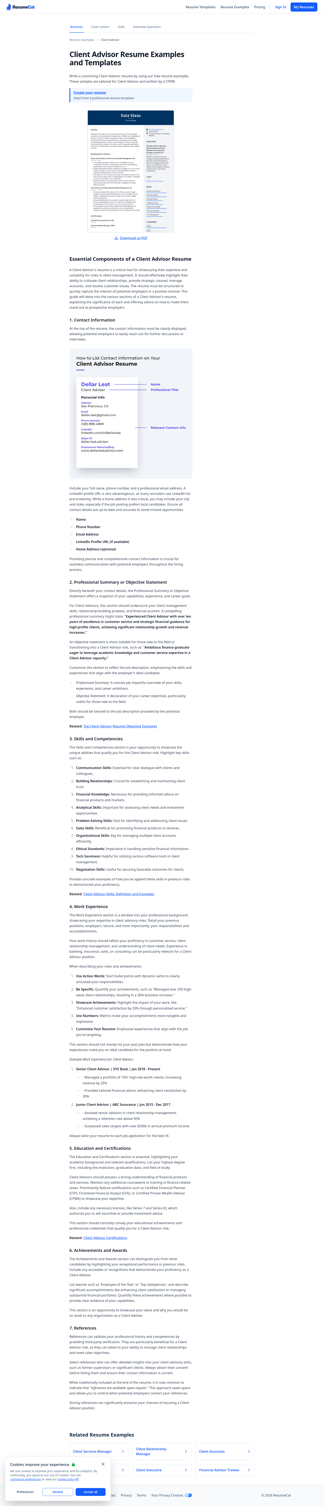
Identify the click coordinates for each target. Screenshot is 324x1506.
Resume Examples (234, 7)
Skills (121, 27)
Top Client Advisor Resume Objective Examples (120, 726)
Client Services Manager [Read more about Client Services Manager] (99, 1451)
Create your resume (90, 92)
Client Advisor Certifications (105, 1238)
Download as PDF (130, 238)
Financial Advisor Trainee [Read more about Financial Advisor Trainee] (225, 1470)
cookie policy (68, 1479)
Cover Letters (100, 27)
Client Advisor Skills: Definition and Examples (118, 894)
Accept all (90, 1492)
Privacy (126, 1495)
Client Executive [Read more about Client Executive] (162, 1470)
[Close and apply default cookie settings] (103, 1464)
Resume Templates (201, 7)
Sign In (280, 7)
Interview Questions (147, 27)
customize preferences (25, 1479)
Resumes (76, 27)
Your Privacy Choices (171, 1495)
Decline (58, 1492)
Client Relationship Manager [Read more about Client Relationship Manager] (162, 1451)
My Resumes (304, 7)
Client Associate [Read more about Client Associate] (225, 1451)
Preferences (25, 1492)
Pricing (259, 7)
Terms (141, 1495)
